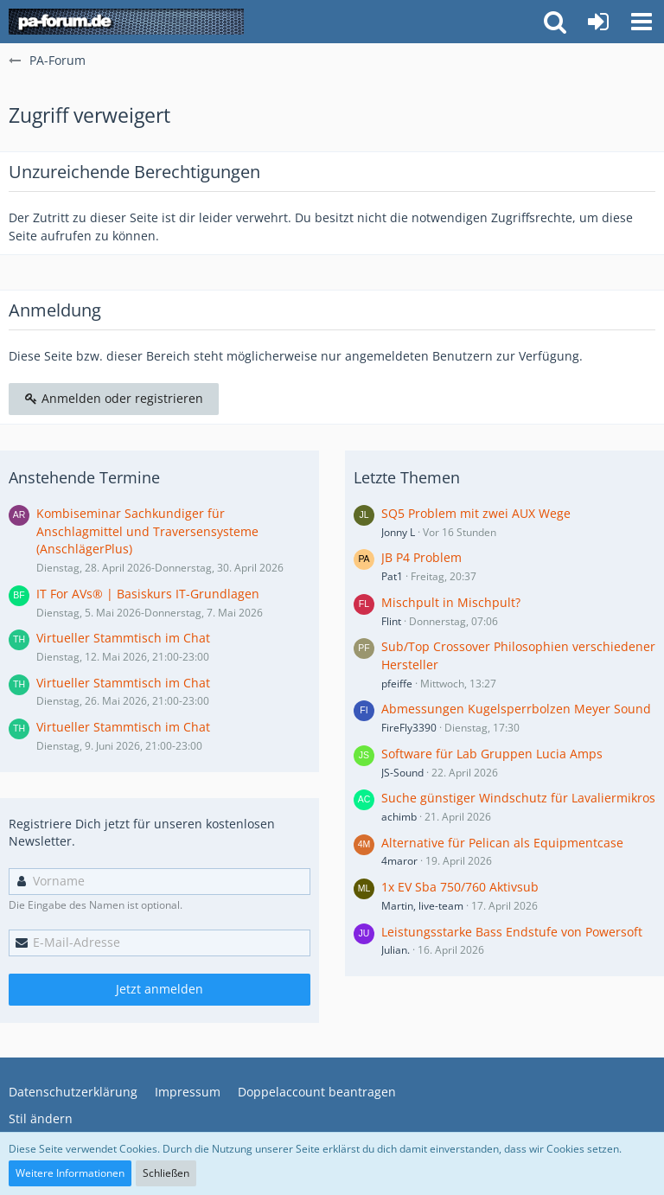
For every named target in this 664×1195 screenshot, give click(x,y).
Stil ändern (41, 1118)
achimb (399, 816)
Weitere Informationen (70, 1173)
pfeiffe (396, 683)
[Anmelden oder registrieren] (598, 21)
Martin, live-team (422, 905)
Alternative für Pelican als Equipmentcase (502, 842)
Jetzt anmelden (159, 989)
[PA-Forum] (126, 21)
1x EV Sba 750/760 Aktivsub (460, 887)
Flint (391, 621)
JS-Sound (402, 772)
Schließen (166, 1173)
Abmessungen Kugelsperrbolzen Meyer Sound (516, 708)
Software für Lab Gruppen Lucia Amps (492, 753)
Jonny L (398, 532)
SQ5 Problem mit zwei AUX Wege (476, 513)
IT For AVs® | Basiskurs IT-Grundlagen (147, 593)
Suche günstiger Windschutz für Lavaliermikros (518, 797)
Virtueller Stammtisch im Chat (123, 637)
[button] (641, 21)
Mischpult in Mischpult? (450, 602)
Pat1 (392, 576)
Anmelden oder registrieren (113, 398)
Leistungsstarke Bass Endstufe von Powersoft (511, 931)
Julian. (395, 950)
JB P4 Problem (421, 557)
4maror (399, 860)
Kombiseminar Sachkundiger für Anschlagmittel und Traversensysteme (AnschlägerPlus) (147, 531)
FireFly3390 (409, 727)
